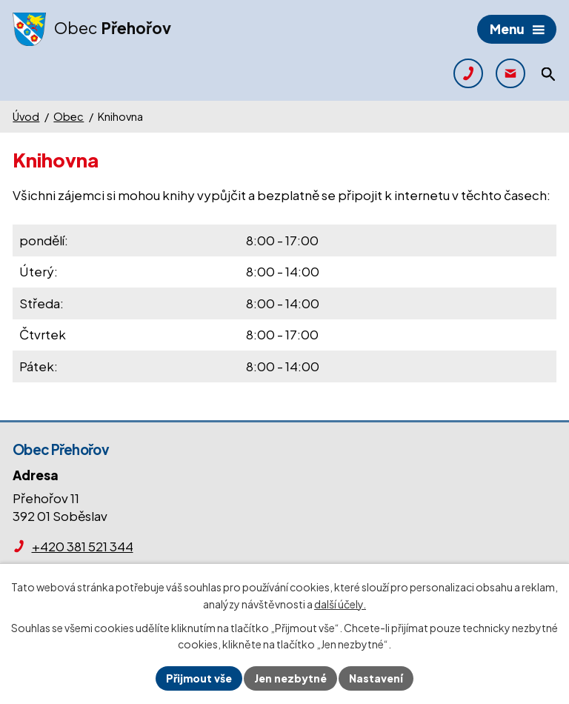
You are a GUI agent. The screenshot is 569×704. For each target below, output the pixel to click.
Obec (68, 116)
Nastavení (376, 678)
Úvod (26, 116)
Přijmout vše (199, 678)
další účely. (340, 604)
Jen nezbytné (290, 678)
